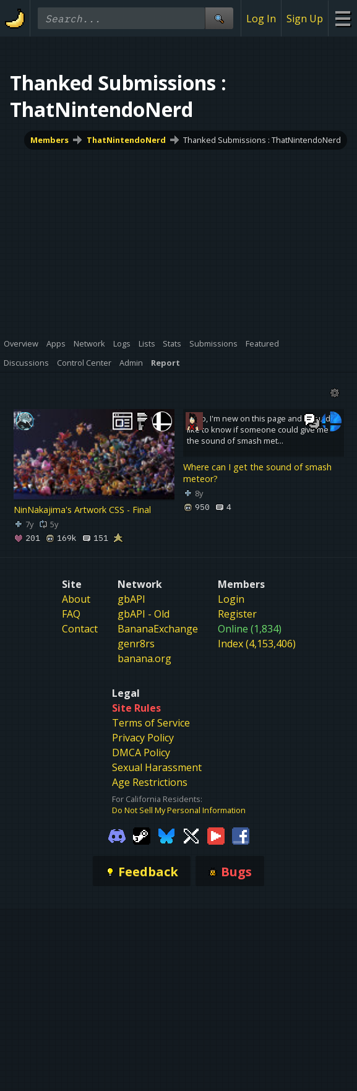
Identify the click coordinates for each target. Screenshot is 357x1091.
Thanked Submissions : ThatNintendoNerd (262, 139)
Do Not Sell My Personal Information (179, 810)
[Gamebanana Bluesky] (166, 835)
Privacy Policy (143, 737)
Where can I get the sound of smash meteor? (257, 473)
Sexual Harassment (157, 767)
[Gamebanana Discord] (117, 835)
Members (49, 139)
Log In (261, 18)
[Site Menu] (342, 18)
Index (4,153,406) (257, 643)
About (76, 599)
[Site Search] (219, 18)
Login (231, 599)
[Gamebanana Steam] (142, 835)
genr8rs (136, 643)
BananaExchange (158, 629)
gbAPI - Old (144, 614)
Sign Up (304, 18)
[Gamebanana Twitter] (191, 835)
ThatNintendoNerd (126, 139)
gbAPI (131, 599)
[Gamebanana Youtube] (216, 835)
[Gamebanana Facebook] (241, 835)
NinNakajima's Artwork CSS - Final (82, 510)
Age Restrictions (149, 782)
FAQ (71, 614)
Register (237, 614)
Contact (80, 629)
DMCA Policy (141, 752)
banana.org (144, 658)
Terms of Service (151, 723)
